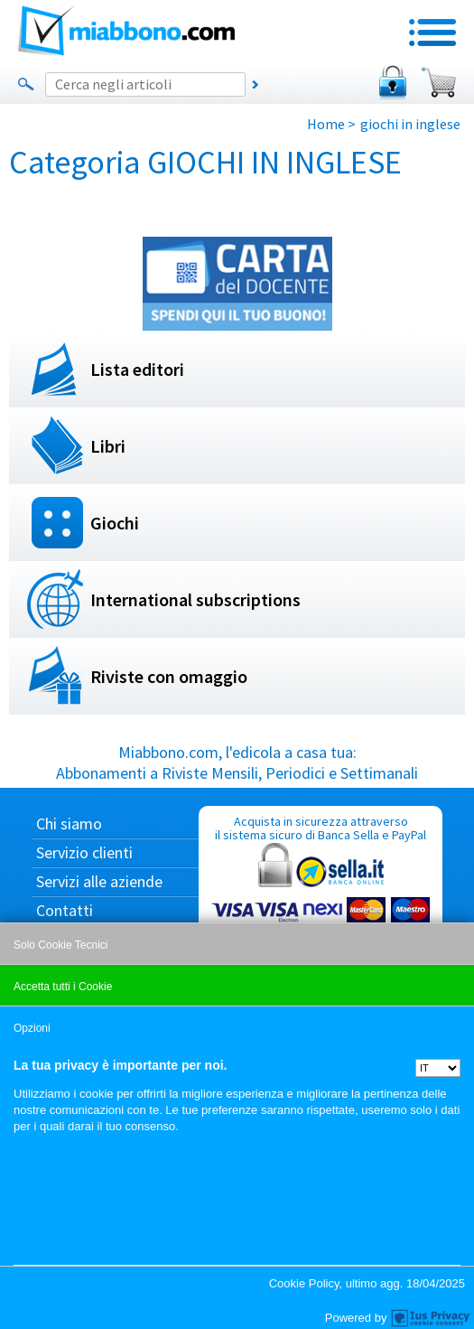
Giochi (114, 522)
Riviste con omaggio (168, 676)
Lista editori (137, 369)
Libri (107, 446)
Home (326, 124)
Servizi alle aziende (99, 881)
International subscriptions (195, 599)
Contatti (64, 910)
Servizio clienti (84, 852)
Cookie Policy (304, 1283)
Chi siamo (69, 823)
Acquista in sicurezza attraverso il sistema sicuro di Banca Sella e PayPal (320, 899)
